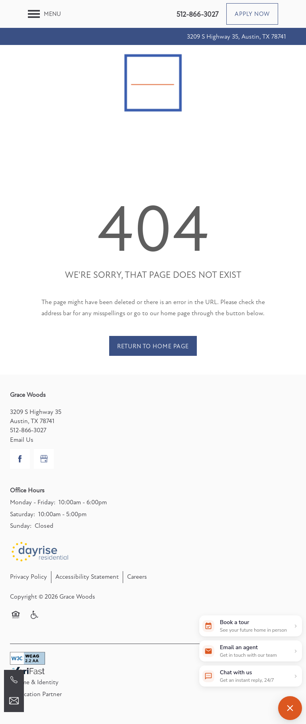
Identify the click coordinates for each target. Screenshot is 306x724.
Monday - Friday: (32, 502)
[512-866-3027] (14, 680)
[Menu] (44, 14)
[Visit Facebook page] (20, 459)
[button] (252, 14)
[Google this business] (44, 459)
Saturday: (22, 514)
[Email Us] (14, 701)
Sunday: (20, 526)
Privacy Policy (28, 577)
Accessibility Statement (87, 577)
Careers (137, 577)
